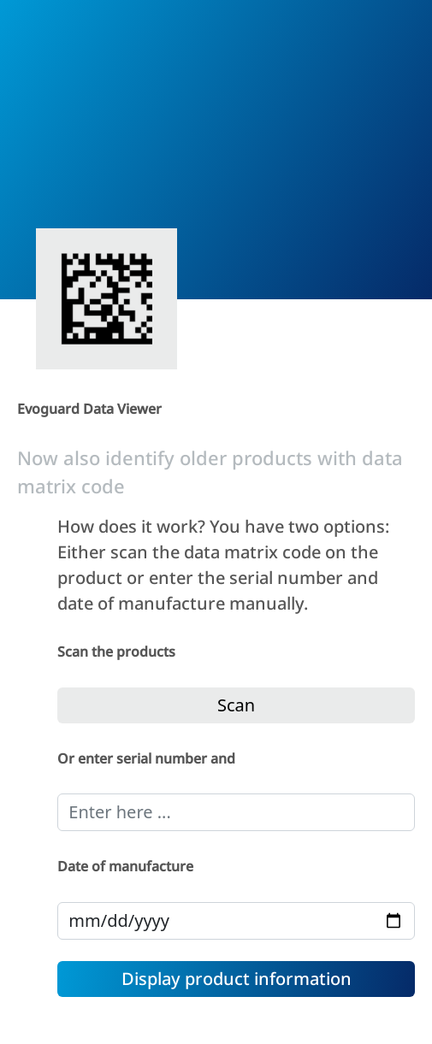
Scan (236, 705)
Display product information (236, 978)
